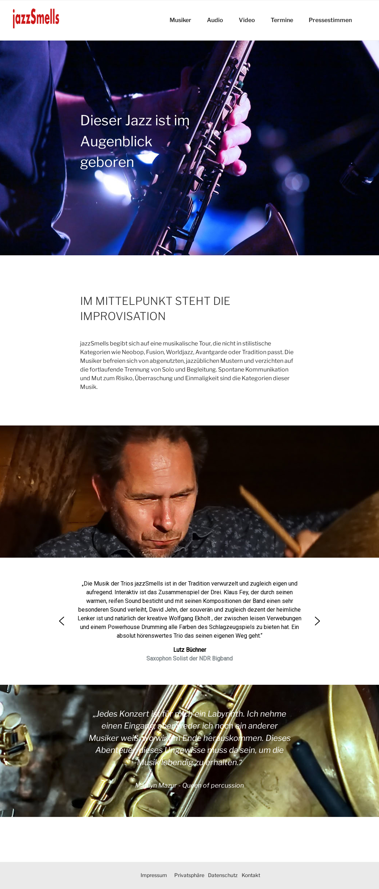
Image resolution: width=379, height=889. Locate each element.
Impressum (154, 875)
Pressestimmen (330, 20)
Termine (282, 20)
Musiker (180, 20)
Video (247, 20)
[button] (61, 621)
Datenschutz (223, 875)
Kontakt (251, 875)
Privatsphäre (189, 875)
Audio (215, 20)
